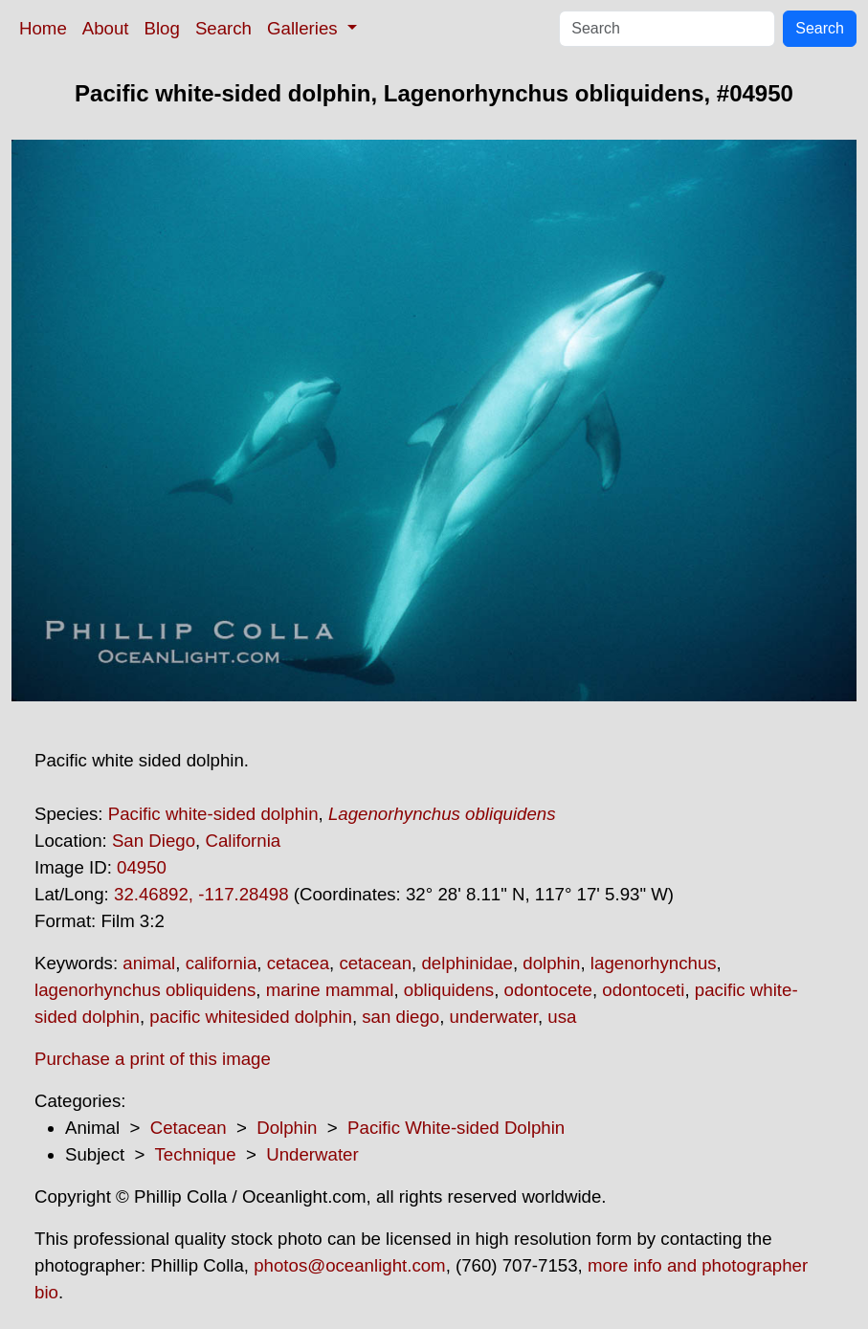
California (242, 841)
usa (561, 1017)
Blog (162, 28)
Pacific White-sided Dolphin (456, 1128)
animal (148, 963)
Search (223, 28)
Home (43, 28)
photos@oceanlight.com (349, 1265)
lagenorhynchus (653, 963)
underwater (494, 1017)
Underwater (312, 1154)
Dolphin (286, 1128)
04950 (142, 867)
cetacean (375, 963)
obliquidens (449, 990)
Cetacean (188, 1128)
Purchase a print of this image (152, 1059)
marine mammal (330, 990)
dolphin (551, 963)
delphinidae (466, 963)
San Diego (153, 841)
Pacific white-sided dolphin (213, 814)
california (221, 963)
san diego (400, 1017)
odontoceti (643, 990)
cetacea (298, 963)
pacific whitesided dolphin (250, 1017)
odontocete (548, 990)
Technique (195, 1154)
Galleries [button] (305, 28)
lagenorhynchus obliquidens (145, 990)
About (105, 28)
